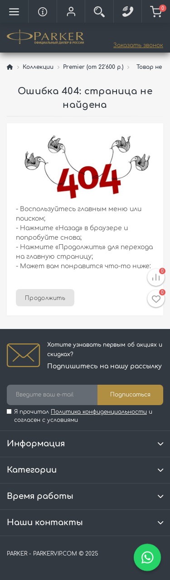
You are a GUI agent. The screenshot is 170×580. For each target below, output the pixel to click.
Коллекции (38, 67)
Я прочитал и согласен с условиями (83, 416)
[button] (71, 11)
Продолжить (45, 298)
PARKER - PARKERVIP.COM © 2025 (52, 554)
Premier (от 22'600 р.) (93, 67)
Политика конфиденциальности (99, 412)
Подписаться (130, 395)
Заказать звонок (138, 45)
